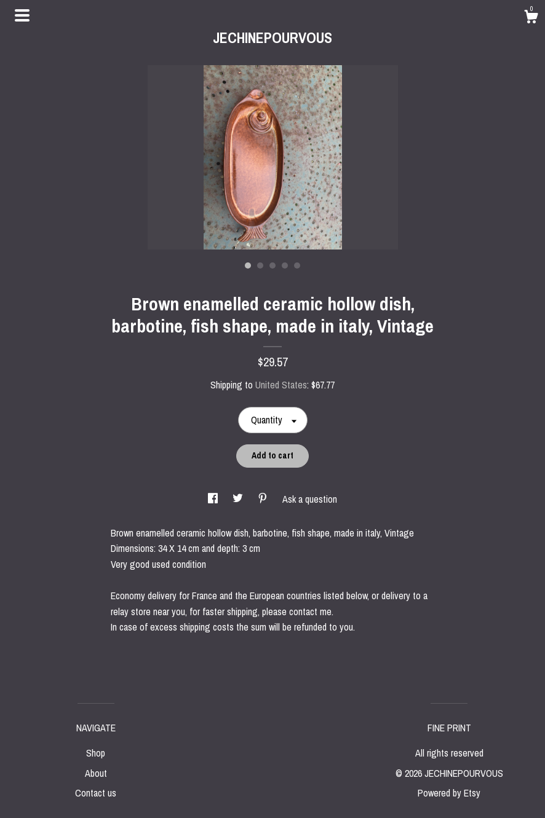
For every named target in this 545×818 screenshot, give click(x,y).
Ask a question (309, 499)
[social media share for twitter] (239, 499)
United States (281, 384)
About (96, 773)
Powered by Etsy (449, 793)
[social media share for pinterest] (264, 499)
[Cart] (531, 18)
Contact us (95, 793)
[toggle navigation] (22, 15)
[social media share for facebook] (214, 499)
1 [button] (248, 265)
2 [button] (260, 265)
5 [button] (297, 265)
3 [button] (272, 265)
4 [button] (285, 265)
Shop (95, 753)
